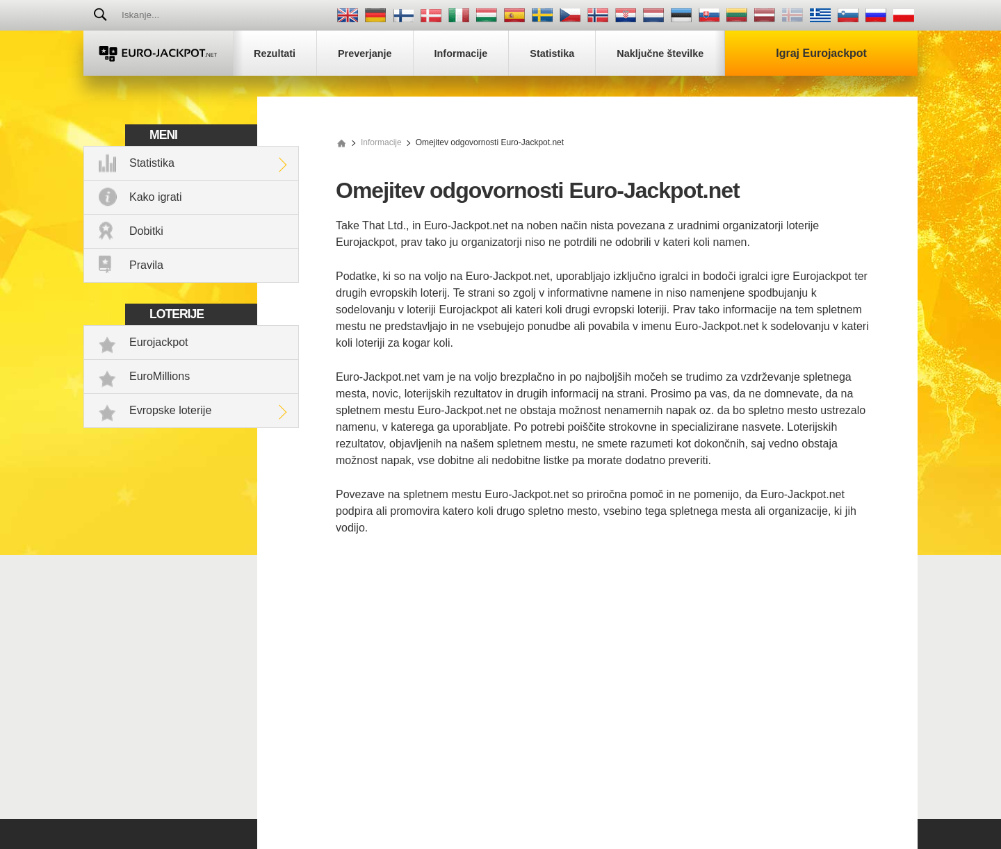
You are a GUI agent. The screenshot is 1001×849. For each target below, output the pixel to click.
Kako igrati (155, 197)
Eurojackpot (158, 342)
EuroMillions (159, 376)
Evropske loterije (170, 410)
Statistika (151, 163)
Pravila (146, 265)
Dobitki (146, 231)
